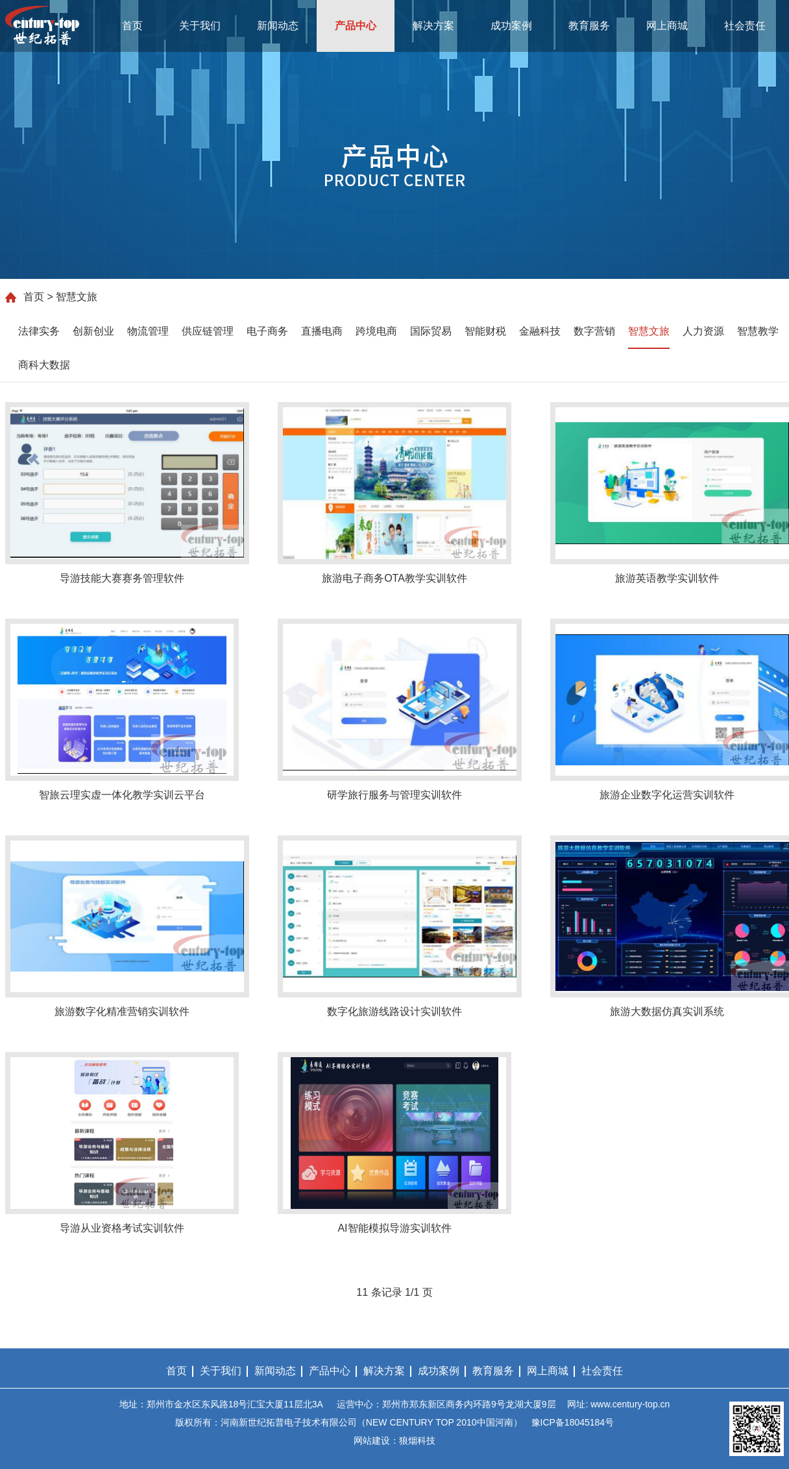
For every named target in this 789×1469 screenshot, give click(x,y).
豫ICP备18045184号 (572, 1422)
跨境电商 (376, 331)
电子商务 (267, 331)
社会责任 (745, 25)
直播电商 (322, 331)
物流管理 (148, 331)
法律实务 (39, 331)
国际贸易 (431, 331)
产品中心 (355, 25)
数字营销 (594, 331)
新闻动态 (277, 25)
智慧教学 (758, 331)
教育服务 (589, 25)
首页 (132, 25)
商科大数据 (44, 364)
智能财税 (485, 331)
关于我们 (200, 25)
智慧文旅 (649, 331)
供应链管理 (208, 331)
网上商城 (667, 25)
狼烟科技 (417, 1440)
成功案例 (511, 25)
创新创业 (93, 331)
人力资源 (703, 331)
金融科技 (540, 331)
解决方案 (433, 25)
